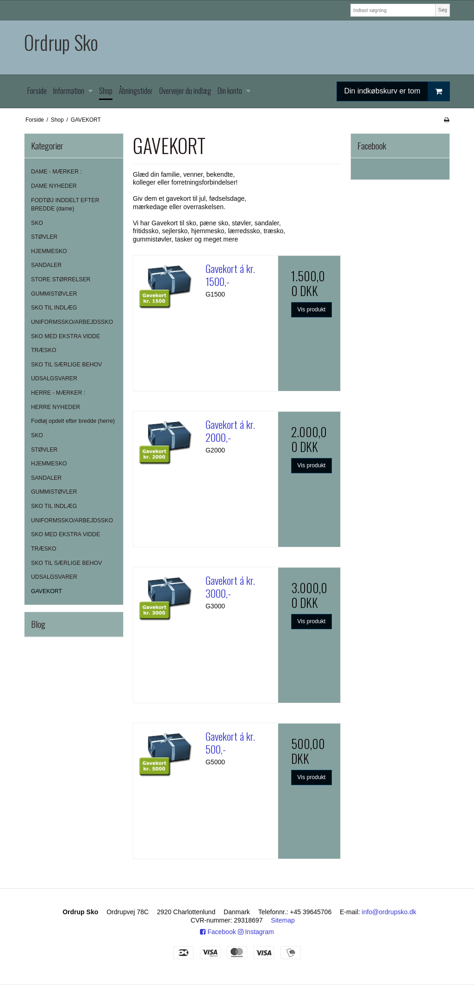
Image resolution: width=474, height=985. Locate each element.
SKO (37, 223)
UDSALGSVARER (54, 378)
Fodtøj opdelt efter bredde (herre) (73, 421)
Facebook (218, 931)
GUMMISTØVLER (54, 294)
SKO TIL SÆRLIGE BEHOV (66, 364)
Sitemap (282, 920)
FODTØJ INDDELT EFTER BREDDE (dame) (65, 204)
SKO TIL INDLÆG (54, 307)
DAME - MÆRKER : (56, 171)
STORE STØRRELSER (60, 279)
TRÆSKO (43, 350)
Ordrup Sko (61, 42)
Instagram (256, 931)
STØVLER (44, 237)
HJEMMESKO (49, 251)
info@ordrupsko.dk (389, 912)
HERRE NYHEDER (55, 407)
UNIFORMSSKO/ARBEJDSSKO (72, 322)
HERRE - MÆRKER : (58, 393)
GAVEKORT (46, 591)
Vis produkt (311, 309)
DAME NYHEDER (54, 186)
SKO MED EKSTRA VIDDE (65, 336)
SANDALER (46, 265)
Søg (442, 9)
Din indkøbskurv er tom (397, 91)
